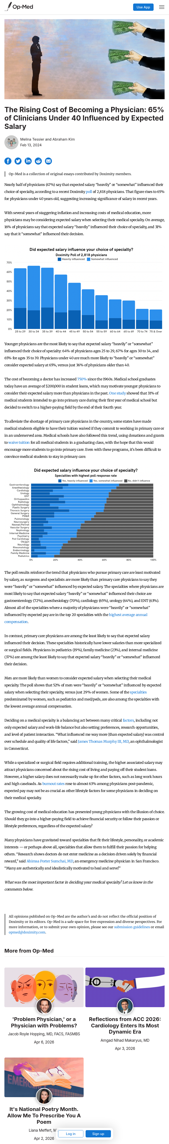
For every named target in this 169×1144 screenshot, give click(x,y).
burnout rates (53, 783)
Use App (143, 7)
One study (117, 393)
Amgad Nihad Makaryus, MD (125, 1040)
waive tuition (19, 442)
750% (82, 379)
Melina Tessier (32, 139)
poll (89, 191)
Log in (71, 1134)
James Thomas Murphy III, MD (103, 741)
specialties (138, 692)
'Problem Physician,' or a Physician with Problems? (44, 1022)
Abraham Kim (63, 139)
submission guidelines (132, 927)
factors (128, 720)
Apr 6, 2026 (29, 1041)
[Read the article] (44, 988)
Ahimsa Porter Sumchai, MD (50, 861)
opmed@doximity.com (27, 932)
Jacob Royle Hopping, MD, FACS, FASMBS (44, 1034)
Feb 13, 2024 (31, 145)
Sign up (98, 1134)
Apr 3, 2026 (110, 1048)
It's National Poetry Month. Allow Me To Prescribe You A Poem (44, 1115)
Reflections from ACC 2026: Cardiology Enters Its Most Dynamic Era (125, 1025)
